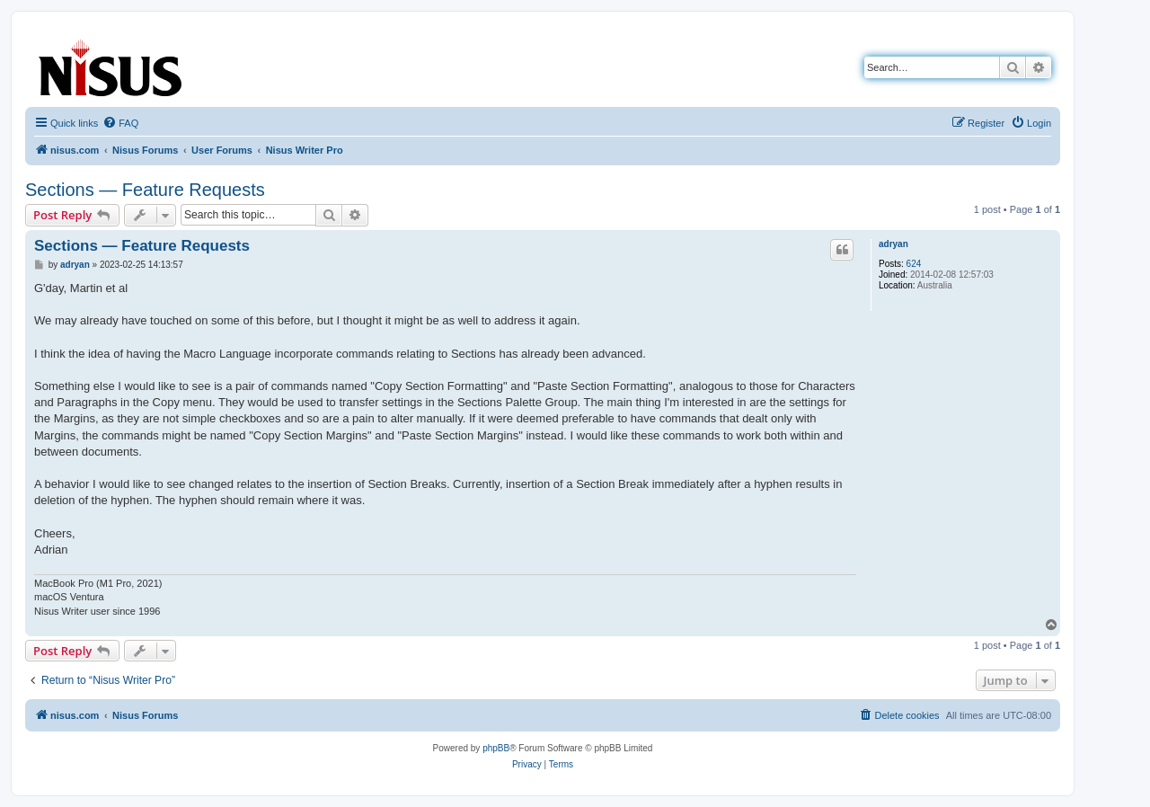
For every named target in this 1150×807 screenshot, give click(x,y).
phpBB (495, 748)
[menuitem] (120, 123)
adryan (893, 244)
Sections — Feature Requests (145, 190)
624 (914, 264)
